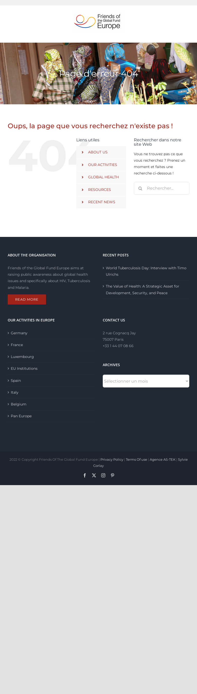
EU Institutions (24, 368)
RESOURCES (99, 189)
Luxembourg (22, 356)
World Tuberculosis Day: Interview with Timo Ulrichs (146, 271)
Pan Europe (21, 416)
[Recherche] (140, 188)
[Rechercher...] (161, 188)
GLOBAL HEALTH (103, 177)
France (17, 345)
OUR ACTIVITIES (102, 164)
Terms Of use (136, 459)
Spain (16, 380)
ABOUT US (98, 152)
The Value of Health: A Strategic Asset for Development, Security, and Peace (142, 289)
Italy (14, 392)
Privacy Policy (111, 459)
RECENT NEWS (101, 202)
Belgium (18, 404)
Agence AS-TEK (162, 459)
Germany (19, 333)
